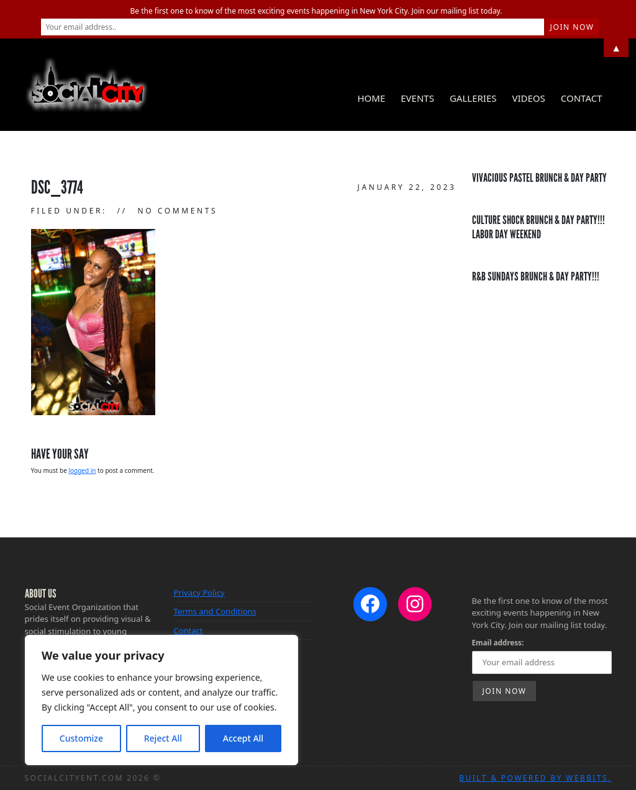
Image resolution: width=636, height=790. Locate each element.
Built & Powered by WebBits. (535, 778)
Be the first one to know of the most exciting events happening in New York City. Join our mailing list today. (316, 11)
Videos (528, 98)
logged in (82, 470)
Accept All (243, 738)
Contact (581, 98)
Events (417, 98)
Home (371, 98)
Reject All (163, 738)
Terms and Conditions (215, 611)
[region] (161, 700)
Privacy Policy (199, 592)
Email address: (498, 642)
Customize (81, 738)
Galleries (473, 98)
